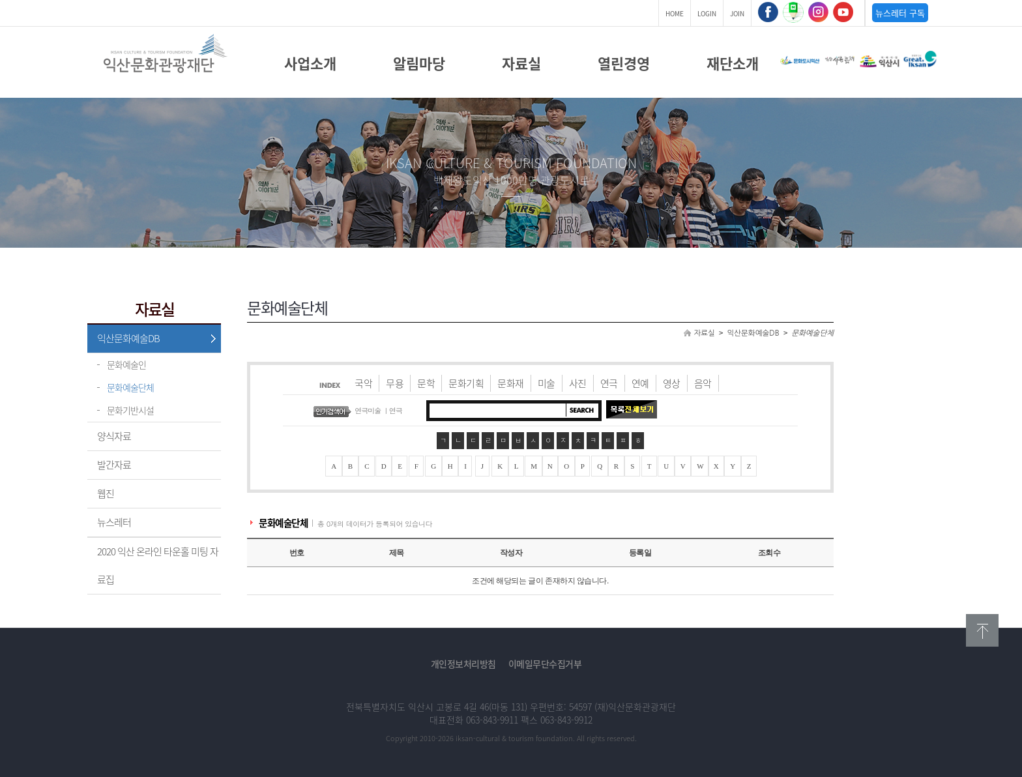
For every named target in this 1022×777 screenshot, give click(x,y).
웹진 (105, 493)
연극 (609, 383)
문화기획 (466, 383)
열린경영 (624, 63)
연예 (640, 383)
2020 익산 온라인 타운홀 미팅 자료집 (157, 565)
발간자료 (114, 465)
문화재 (510, 383)
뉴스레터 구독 (900, 13)
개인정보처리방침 (463, 663)
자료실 (521, 63)
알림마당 (419, 63)
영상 (671, 383)
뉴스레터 (114, 522)
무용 (394, 383)
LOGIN (706, 13)
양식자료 (114, 436)
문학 (426, 383)
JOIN (737, 13)
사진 (578, 383)
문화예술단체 (130, 387)
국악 (363, 383)
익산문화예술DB (128, 338)
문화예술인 (126, 364)
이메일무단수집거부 (545, 663)
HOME (674, 13)
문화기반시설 (130, 410)
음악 (703, 383)
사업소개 (310, 63)
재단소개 (733, 63)
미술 (546, 383)
